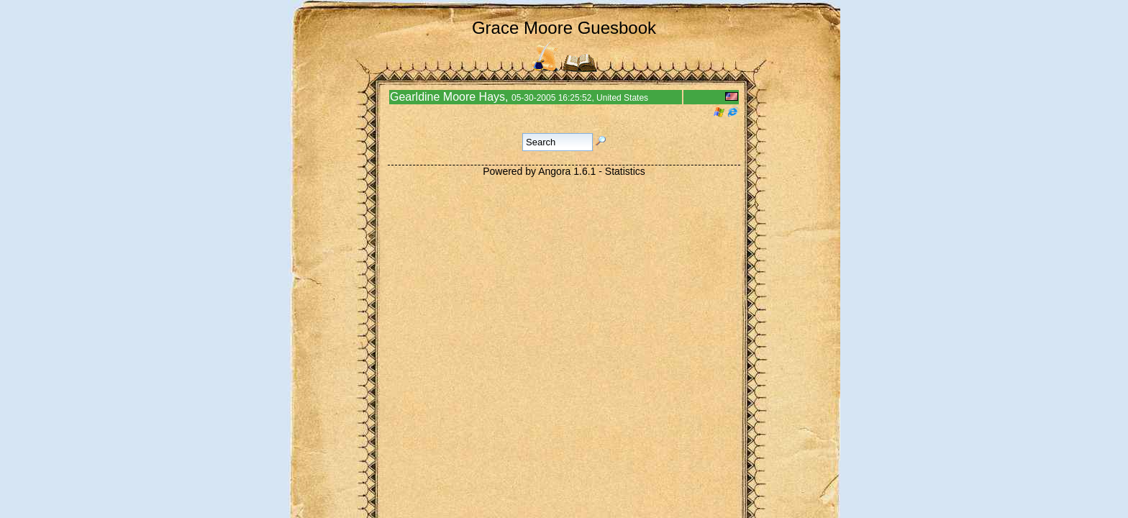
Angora (554, 171)
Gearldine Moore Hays (447, 97)
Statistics (625, 171)
